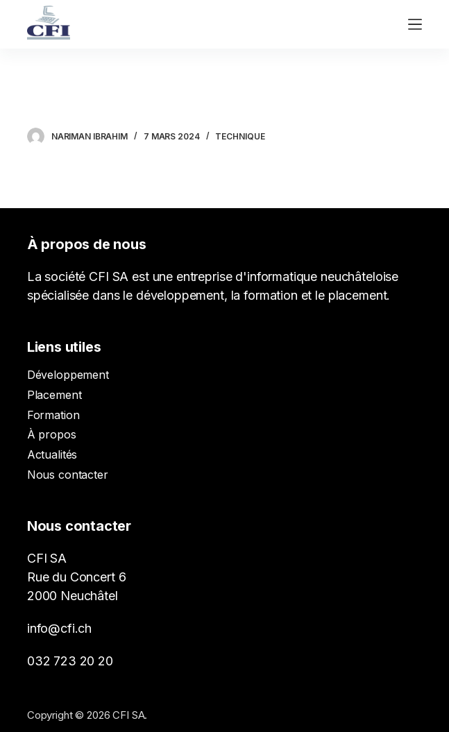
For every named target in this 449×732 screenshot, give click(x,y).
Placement (54, 395)
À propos (51, 434)
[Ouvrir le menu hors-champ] (415, 24)
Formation (53, 415)
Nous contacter (67, 475)
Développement (68, 375)
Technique (239, 136)
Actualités (52, 454)
